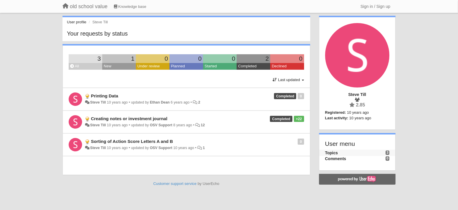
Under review (148, 66)
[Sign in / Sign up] (375, 6)
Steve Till (98, 102)
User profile (76, 22)
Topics (331, 152)
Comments (335, 158)
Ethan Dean (160, 102)
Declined (279, 66)
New (107, 66)
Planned (178, 66)
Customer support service (175, 183)
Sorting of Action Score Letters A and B (132, 141)
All (74, 66)
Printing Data (104, 95)
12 (203, 125)
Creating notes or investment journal (129, 118)
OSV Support (161, 125)
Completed (247, 66)
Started (210, 66)
